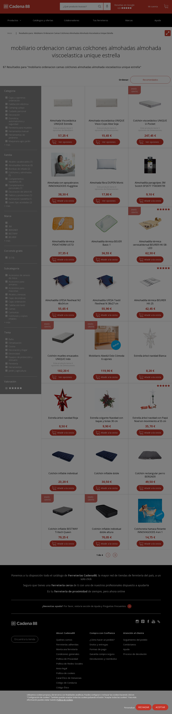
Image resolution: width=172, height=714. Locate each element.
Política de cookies (65, 700)
